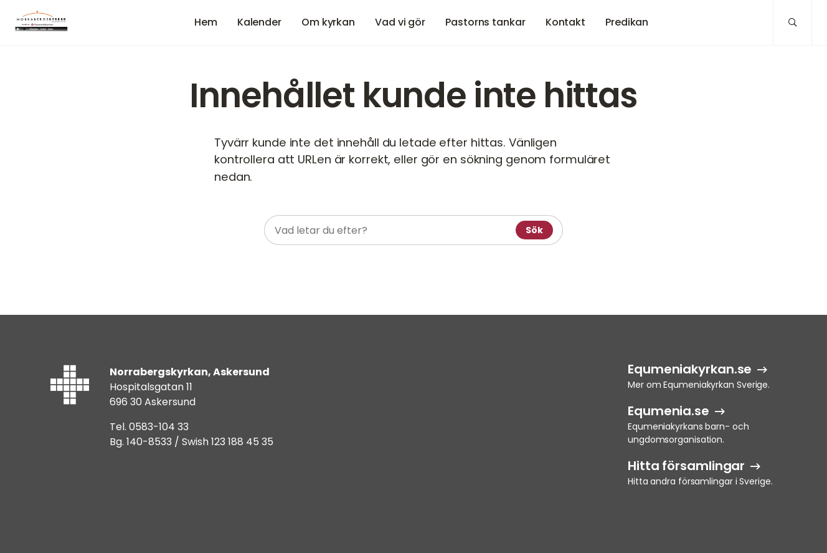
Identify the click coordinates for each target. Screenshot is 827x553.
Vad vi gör (400, 22)
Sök (534, 230)
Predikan (626, 22)
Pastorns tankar (485, 22)
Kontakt (565, 22)
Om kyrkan (328, 22)
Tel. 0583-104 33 (149, 427)
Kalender (259, 22)
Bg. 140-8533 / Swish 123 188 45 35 (191, 442)
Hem (205, 22)
